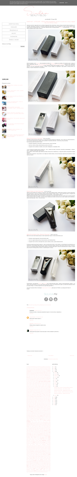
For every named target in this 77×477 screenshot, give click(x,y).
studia (38, 457)
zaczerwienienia (29, 470)
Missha (31, 428)
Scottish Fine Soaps (30, 453)
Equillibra (31, 390)
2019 (54, 368)
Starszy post (72, 355)
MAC (38, 419)
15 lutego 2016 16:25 (37, 323)
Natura (42, 430)
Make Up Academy (47, 419)
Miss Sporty (28, 428)
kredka (45, 410)
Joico (27, 405)
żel (44, 304)
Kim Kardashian (38, 407)
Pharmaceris (28, 440)
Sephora (47, 453)
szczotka (31, 460)
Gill (33, 395)
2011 (54, 403)
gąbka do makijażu (42, 394)
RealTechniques (32, 447)
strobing (36, 457)
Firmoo (29, 393)
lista (34, 418)
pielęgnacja (42, 304)
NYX (32, 432)
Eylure (44, 391)
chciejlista (33, 381)
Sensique (44, 453)
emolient (42, 389)
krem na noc (47, 411)
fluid (35, 393)
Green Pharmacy (32, 397)
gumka (39, 397)
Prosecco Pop (38, 444)
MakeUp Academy (34, 420)
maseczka (28, 424)
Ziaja (27, 471)
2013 (30, 366)
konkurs (45, 408)
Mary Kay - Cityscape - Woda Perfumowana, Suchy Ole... (64, 391)
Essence (36, 390)
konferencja (41, 408)
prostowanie (44, 444)
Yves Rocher (48, 469)
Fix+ (30, 393)
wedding (30, 467)
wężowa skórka (34, 467)
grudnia (55, 372)
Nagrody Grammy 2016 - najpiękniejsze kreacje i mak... (63, 390)
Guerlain (36, 397)
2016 (35, 366)
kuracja (47, 413)
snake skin (41, 455)
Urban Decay (46, 465)
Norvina (39, 431)
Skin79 (41, 454)
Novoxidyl (42, 431)
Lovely (49, 418)
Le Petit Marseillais (38, 417)
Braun (27, 378)
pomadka (43, 442)
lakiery (41, 415)
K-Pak (35, 405)
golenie (29, 396)
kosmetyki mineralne (41, 410)
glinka (40, 395)
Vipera (42, 466)
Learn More (61, 2)
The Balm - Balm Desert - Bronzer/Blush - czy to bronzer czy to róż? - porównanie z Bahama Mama (15, 113)
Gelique (47, 394)
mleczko (45, 428)
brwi (47, 378)
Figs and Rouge (44, 392)
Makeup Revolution (46, 420)
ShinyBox (36, 454)
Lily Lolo (49, 417)
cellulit (33, 380)
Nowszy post (30, 355)
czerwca (55, 380)
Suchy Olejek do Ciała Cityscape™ (35, 191)
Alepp (27, 368)
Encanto (47, 389)
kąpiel (30, 406)
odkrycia (35, 433)
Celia (31, 380)
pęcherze (38, 439)
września (56, 377)
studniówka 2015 (45, 457)
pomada (41, 442)
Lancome (34, 417)
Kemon (32, 406)
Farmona (38, 392)
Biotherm (30, 376)
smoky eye (38, 455)
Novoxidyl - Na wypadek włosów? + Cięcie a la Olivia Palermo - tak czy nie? (15, 102)
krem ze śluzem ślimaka (38, 412)
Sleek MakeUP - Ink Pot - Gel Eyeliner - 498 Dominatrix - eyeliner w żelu (14, 130)
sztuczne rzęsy (41, 460)
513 (33, 367)
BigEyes (49, 375)
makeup (28, 420)
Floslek (34, 393)
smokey (31, 455)
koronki (41, 409)
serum (27, 454)
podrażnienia (37, 442)
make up (41, 419)
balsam (44, 371)
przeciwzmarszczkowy (30, 445)
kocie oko (48, 407)
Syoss (38, 459)
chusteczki (36, 381)
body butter (39, 377)
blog (36, 376)
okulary (47, 433)
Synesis (36, 459)
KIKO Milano (34, 407)
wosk (42, 468)
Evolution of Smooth (35, 391)
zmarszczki (39, 471)
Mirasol (49, 427)
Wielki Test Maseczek (41, 467)
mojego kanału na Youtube (46, 287)
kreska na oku (46, 412)
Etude (43, 390)
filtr (48, 392)
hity (48, 399)
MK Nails (42, 428)
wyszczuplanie (33, 469)
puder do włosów (47, 445)
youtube (44, 469)
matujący (28, 425)
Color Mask (42, 382)
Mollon (36, 429)
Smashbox (28, 455)
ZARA (40, 470)
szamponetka (45, 459)
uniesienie (42, 465)
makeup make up (40, 420)
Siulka (39, 454)
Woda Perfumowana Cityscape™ (35, 138)
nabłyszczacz (32, 430)
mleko (47, 428)
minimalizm (31, 427)
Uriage (49, 465)
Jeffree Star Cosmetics (30, 404)
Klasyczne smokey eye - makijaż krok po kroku (62, 393)
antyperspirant (38, 369)
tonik (30, 464)
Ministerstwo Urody (36, 427)
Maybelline (34, 425)
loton (43, 418)
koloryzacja (35, 408)
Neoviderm (48, 430)
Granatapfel (48, 396)
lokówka (41, 418)
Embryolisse (39, 389)
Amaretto (34, 368)
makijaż (29, 421)
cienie (42, 381)
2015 (33, 366)
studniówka (41, 457)
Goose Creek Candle (37, 396)
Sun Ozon (38, 458)
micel (42, 426)
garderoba (28, 394)
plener (45, 441)
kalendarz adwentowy (42, 405)
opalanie (39, 434)
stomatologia (30, 457)
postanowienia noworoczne (34, 443)
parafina (35, 438)
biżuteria (34, 376)
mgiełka (39, 426)
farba (48, 391)
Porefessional (28, 443)
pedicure (46, 438)
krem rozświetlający (32, 412)
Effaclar (31, 389)
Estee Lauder (40, 390)
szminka (34, 460)
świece (30, 461)
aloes (31, 368)
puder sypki (28, 446)
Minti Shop (43, 427)
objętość (44, 432)
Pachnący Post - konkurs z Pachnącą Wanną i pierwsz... (63, 387)
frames (37, 393)
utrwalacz (30, 466)
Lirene (32, 418)
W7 (49, 466)
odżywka (41, 433)
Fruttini (45, 393)
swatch (44, 458)
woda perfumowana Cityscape (43, 64)
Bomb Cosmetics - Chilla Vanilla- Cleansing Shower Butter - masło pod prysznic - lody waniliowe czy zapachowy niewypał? (15, 135)
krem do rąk (39, 411)
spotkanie (33, 456)
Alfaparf (29, 368)
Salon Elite (36, 452)
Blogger (45, 474)
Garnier (31, 394)
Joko (29, 405)
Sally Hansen (33, 452)
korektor (38, 409)
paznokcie (42, 438)
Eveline (49, 390)
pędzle (49, 439)
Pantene (32, 438)
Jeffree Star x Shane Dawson (37, 404)
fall (46, 391)
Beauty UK (32, 375)
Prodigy (28, 444)
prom (30, 444)
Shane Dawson (33, 454)
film (47, 392)
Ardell (47, 369)
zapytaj (38, 470)
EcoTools (28, 389)
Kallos (46, 405)
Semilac (36, 453)
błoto (46, 376)
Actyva (44, 367)
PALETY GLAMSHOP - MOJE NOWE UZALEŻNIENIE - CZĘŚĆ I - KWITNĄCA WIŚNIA (15, 108)
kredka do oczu (48, 410)
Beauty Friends (29, 375)
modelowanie (30, 429)
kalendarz (37, 405)
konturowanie (48, 408)
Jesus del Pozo (48, 404)
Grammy (43, 396)
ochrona (47, 432)
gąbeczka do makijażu (35, 394)
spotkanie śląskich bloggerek (39, 456)
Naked (40, 430)
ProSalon (33, 444)
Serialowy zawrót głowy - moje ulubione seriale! (62, 388)
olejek (35, 304)
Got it (66, 2)
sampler (43, 452)
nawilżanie (45, 430)
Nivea (29, 431)
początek (28, 442)
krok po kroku (38, 413)
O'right (42, 432)
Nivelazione (32, 431)
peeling (49, 438)
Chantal (31, 381)
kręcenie (49, 412)
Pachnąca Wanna (47, 435)
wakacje (28, 467)
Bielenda (46, 375)
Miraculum (46, 427)
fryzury (49, 393)
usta (27, 466)
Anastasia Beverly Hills (40, 368)
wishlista (49, 467)
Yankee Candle (39, 469)
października (56, 375)
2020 (54, 366)
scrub (34, 453)
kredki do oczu (29, 411)
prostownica (48, 444)
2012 (28, 366)
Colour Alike (34, 383)
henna (31, 399)
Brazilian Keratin (30, 378)
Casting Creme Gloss (42, 379)
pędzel (41, 439)
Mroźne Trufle (39, 429)
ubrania (30, 465)
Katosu (27, 406)
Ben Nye (39, 375)
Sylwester (32, 459)
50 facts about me (39, 366)
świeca (28, 461)
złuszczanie (36, 471)
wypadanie (28, 469)
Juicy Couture (32, 405)
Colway (40, 383)
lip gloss (30, 418)
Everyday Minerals (29, 391)
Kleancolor (42, 407)
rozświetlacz (32, 451)
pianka (40, 440)
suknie (36, 458)
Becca (35, 375)
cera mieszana (36, 380)
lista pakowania (37, 418)
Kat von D (49, 405)
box (49, 377)
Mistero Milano (37, 428)
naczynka (35, 430)
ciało (29, 304)
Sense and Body (40, 453)
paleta (49, 436)
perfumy (38, 304)
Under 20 (36, 465)
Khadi (29, 407)
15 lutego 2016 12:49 (37, 310)
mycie (49, 429)
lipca (55, 378)
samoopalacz (40, 452)
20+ (27, 366)
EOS (29, 390)
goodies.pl (32, 396)
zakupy (32, 470)
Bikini (27, 376)
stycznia (55, 395)
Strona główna (50, 355)
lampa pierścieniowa (29, 417)
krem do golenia (35, 411)
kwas (49, 413)
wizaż (27, 468)
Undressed (39, 465)
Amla (36, 368)
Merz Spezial (32, 426)
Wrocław (47, 468)
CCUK (29, 380)
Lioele (27, 418)
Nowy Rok (47, 431)
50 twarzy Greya (30, 367)
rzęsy (30, 452)
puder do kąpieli (42, 445)
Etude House (46, 390)
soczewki (48, 455)
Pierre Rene (30, 441)
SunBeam (41, 458)
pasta (39, 438)
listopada (56, 374)
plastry (43, 441)
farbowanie (35, 392)
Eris (33, 390)
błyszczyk (28, 377)
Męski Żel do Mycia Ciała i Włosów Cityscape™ (38, 234)
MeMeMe (28, 426)
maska (31, 424)
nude (49, 431)
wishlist (47, 467)
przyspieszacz (36, 445)
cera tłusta (40, 380)
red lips (36, 447)
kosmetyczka (44, 409)
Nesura (28, 431)
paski (37, 438)
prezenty (46, 443)
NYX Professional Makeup (37, 432)
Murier (44, 429)
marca (55, 384)
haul (44, 398)
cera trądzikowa (44, 380)
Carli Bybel (37, 379)
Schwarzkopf (48, 452)
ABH (35, 367)
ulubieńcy (33, 465)
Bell (36, 375)
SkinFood (44, 454)
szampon (41, 459)
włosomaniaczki (31, 468)
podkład (34, 442)
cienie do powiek (46, 381)
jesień (45, 404)
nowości (44, 431)
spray (45, 456)
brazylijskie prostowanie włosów (37, 378)
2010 (54, 404)
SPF (31, 456)
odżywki (44, 433)
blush (44, 376)
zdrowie (47, 470)
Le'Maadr (42, 417)
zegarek (49, 470)
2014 (31, 366)
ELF (32, 389)
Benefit (41, 375)
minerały (47, 426)
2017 (54, 369)
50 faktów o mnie (44, 366)
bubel (28, 379)
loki (39, 418)
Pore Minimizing (48, 442)
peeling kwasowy (29, 439)
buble (30, 379)
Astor (41, 370)
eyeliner (41, 391)
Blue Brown (41, 376)
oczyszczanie (29, 433)
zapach (35, 470)
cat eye (46, 379)
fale (45, 391)
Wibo (37, 467)
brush (45, 378)
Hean (27, 399)
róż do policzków (43, 451)
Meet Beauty (48, 425)
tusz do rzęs (46, 464)
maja (55, 381)
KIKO (31, 407)
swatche (46, 458)
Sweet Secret (29, 459)
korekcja (35, 409)
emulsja (44, 389)
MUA (42, 429)
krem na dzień (43, 411)
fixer (32, 393)
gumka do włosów (42, 397)
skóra (47, 454)
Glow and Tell (46, 395)
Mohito (33, 429)
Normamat (36, 431)
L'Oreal (44, 414)
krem (32, 411)
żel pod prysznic (48, 304)
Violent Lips (38, 466)
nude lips (28, 432)
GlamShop (35, 395)
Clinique (33, 382)
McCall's (37, 425)
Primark (49, 443)
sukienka (31, 458)
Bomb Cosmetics (43, 377)
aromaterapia (29, 370)
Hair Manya (36, 398)
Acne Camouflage (40, 367)
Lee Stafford (45, 417)
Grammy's (45, 396)
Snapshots (45, 455)
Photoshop (36, 440)
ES (34, 390)
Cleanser (30, 382)
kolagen (32, 408)
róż (39, 451)
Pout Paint (40, 443)
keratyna (35, 406)
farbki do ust (31, 392)
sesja (29, 454)
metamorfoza (36, 426)
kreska (43, 412)
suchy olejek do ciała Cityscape (58, 64)
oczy (49, 432)
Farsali (41, 392)
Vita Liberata (47, 466)
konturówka (28, 409)
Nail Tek (38, 430)
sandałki (45, 452)
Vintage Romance (34, 466)
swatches (49, 458)
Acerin (37, 367)
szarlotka (49, 459)
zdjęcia (42, 470)
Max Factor (30, 425)
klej (44, 407)
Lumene (28, 419)
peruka (36, 439)
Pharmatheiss (33, 440)
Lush (34, 419)
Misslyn (33, 428)
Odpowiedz (31, 313)
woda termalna (38, 468)
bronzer (43, 378)
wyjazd (49, 468)
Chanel (29, 381)
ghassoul (31, 395)
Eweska (39, 391)
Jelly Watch (42, 404)
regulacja (46, 447)
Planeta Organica (40, 441)
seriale (49, 453)
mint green (40, 427)
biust (32, 376)
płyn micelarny (48, 441)
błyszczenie (48, 376)
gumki (46, 397)
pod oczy (30, 442)
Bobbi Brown (32, 377)
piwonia (36, 441)
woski (44, 468)
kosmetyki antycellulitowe (34, 410)
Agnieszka (31, 323)
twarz (28, 465)
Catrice (48, 379)
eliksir (34, 389)
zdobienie (44, 470)
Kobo (45, 407)
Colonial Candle (37, 382)
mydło (27, 430)
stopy (34, 457)
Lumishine (31, 419)
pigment (34, 441)
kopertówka (31, 409)
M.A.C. (36, 419)
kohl (30, 408)
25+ (36, 366)
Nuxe (30, 432)
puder (39, 445)
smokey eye (33, 455)
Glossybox (42, 395)
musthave (46, 429)
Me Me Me (45, 425)
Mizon (39, 428)
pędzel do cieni (45, 439)
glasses (38, 395)
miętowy (44, 426)
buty (34, 379)
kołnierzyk (38, 408)
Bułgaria (32, 379)
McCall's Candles (40, 425)
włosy (34, 468)
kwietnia (55, 383)
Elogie (36, 389)
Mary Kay (61, 27)
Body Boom (35, 377)
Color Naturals (46, 382)
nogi (34, 431)
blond (38, 376)
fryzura (47, 393)
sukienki (34, 458)
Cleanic (28, 382)
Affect (46, 367)
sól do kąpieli (28, 456)
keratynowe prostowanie (40, 406)
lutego (55, 386)
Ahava (49, 367)
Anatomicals (45, 368)
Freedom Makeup (41, 393)
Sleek (49, 454)
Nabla (29, 430)
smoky (36, 455)
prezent (43, 443)
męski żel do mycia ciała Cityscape (36, 65)
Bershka (43, 375)
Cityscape (71, 27)
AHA (47, 367)
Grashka (28, 397)
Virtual (44, 466)
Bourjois (48, 377)
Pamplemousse (29, 438)
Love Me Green (46, 418)
